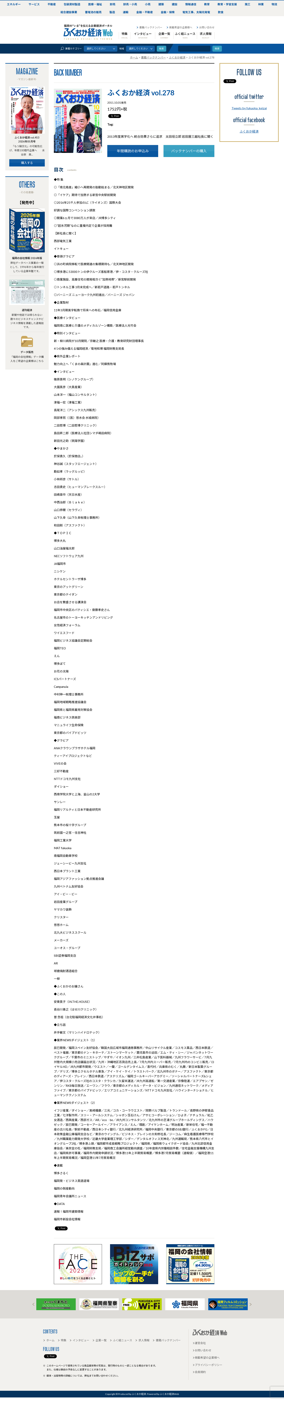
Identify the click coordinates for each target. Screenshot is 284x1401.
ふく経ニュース (185, 35)
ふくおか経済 (249, 131)
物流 (274, 4)
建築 (161, 4)
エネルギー (14, 4)
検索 (217, 48)
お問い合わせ (205, 27)
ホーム (49, 1340)
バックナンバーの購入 (189, 151)
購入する (27, 163)
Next (251, 1304)
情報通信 (190, 4)
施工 (247, 4)
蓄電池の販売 (93, 12)
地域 (121, 48)
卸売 (112, 4)
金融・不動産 (144, 12)
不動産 (52, 4)
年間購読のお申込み (133, 151)
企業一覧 (164, 35)
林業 (261, 4)
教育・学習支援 (227, 4)
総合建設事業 (69, 12)
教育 (207, 4)
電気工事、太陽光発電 (196, 12)
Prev (33, 1304)
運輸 (125, 12)
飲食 (220, 12)
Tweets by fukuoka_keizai (249, 108)
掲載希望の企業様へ (179, 27)
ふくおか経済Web (88, 32)
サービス (34, 4)
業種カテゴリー (71, 48)
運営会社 (199, 1343)
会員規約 (199, 1372)
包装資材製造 (72, 4)
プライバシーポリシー (207, 1365)
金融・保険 (168, 12)
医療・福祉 (95, 4)
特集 (124, 35)
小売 (147, 4)
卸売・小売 (130, 4)
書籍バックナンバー (149, 27)
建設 (174, 4)
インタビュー (143, 35)
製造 (112, 12)
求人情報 (206, 35)
